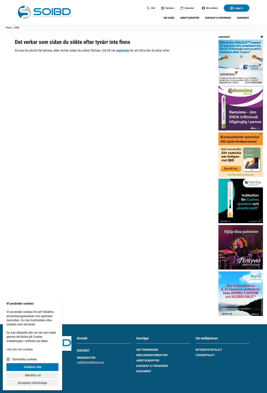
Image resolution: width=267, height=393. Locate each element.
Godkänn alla (32, 367)
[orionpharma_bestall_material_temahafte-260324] (240, 155)
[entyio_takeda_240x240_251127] (240, 248)
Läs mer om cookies (19, 349)
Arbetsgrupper (147, 360)
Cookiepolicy (205, 355)
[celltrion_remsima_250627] (240, 109)
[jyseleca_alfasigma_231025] (240, 62)
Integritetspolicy (209, 349)
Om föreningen (147, 349)
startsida (122, 50)
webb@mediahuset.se (90, 362)
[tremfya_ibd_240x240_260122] (240, 201)
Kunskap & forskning (152, 366)
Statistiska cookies (24, 359)
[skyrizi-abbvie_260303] (240, 294)
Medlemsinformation (151, 355)
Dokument (143, 371)
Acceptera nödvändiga (32, 383)
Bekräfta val (32, 375)
